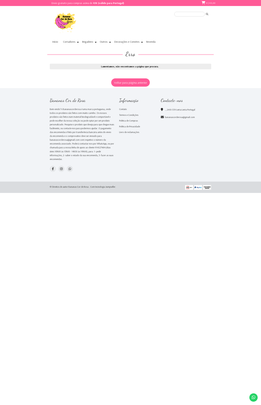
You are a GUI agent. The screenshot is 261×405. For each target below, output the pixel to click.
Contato (123, 109)
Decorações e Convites (126, 41)
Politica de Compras (128, 120)
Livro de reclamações (129, 132)
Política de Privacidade (129, 126)
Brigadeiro (87, 41)
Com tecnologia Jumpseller (102, 186)
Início (55, 41)
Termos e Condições (128, 114)
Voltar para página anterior (130, 82)
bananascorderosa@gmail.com (180, 117)
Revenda (150, 41)
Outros (104, 41)
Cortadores (69, 41)
